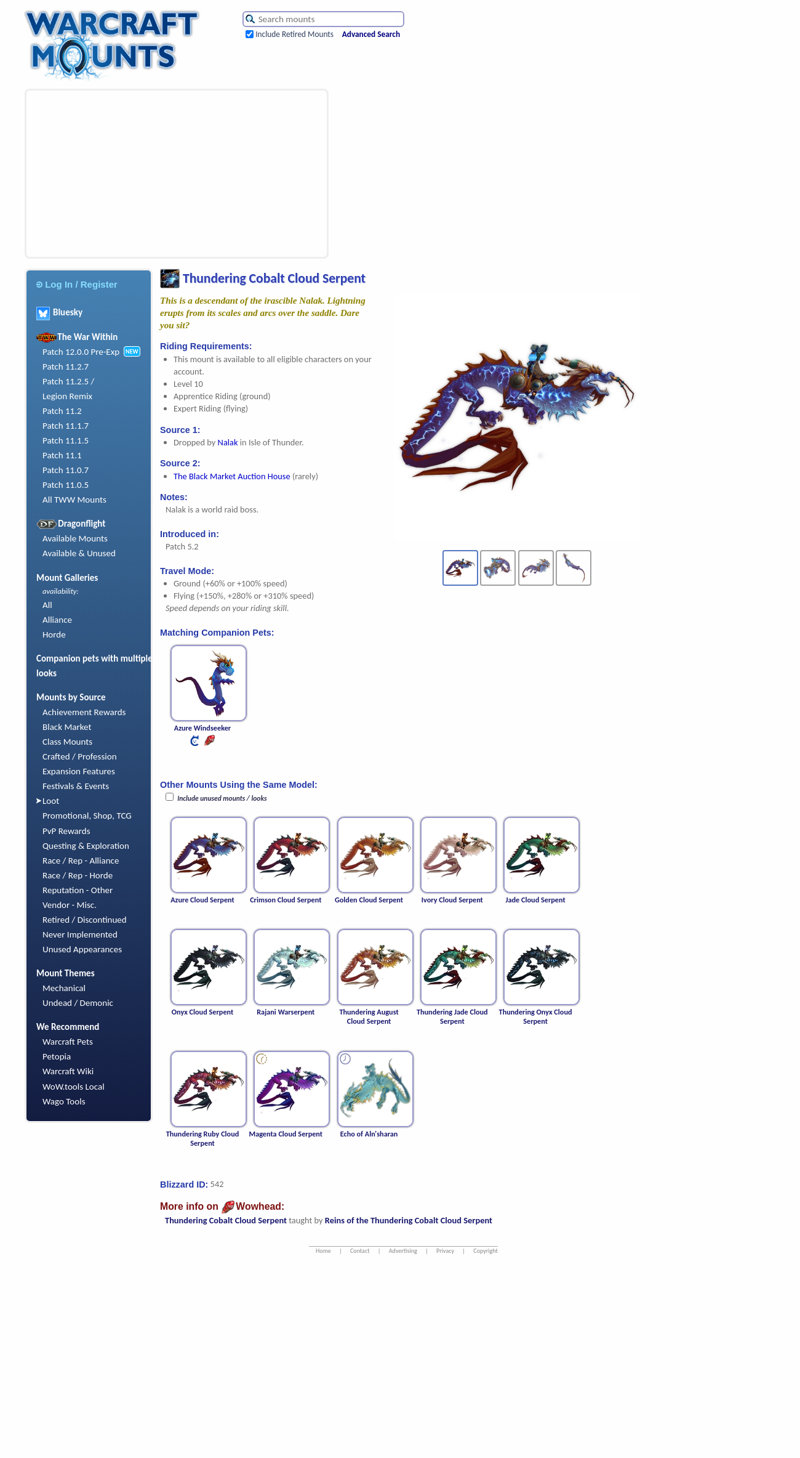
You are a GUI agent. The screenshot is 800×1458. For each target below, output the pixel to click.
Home (323, 1251)
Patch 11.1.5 (65, 440)
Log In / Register (77, 284)
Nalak (228, 442)
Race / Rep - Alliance (80, 860)
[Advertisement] (133, 174)
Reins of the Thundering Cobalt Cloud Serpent (408, 1220)
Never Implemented (80, 934)
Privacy (445, 1251)
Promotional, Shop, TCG (87, 815)
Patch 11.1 (62, 455)
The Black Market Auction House (232, 476)
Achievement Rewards (84, 712)
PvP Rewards (66, 830)
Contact (360, 1251)
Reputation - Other (77, 890)
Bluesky (59, 312)
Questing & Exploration (85, 845)
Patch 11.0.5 (65, 484)
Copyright (485, 1251)
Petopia (56, 1056)
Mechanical (64, 988)
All (47, 604)
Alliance (57, 619)
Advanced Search (371, 34)
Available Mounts (75, 538)
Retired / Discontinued (84, 919)
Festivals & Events (75, 786)
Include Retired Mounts (294, 34)
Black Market (67, 726)
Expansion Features (78, 771)
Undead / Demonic (77, 1002)
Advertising (403, 1251)
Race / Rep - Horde (77, 875)
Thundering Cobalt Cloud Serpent (226, 1220)
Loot (50, 800)
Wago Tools (64, 1101)
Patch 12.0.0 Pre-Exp (80, 351)
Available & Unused (79, 553)
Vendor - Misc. (69, 904)
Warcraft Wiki (68, 1071)
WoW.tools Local (73, 1086)
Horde (54, 634)
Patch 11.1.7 (65, 425)
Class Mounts (67, 741)
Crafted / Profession (79, 756)
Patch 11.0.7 (65, 470)
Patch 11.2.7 (65, 366)
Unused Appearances (82, 949)
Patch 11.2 (62, 410)
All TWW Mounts (74, 499)
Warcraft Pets (67, 1041)
